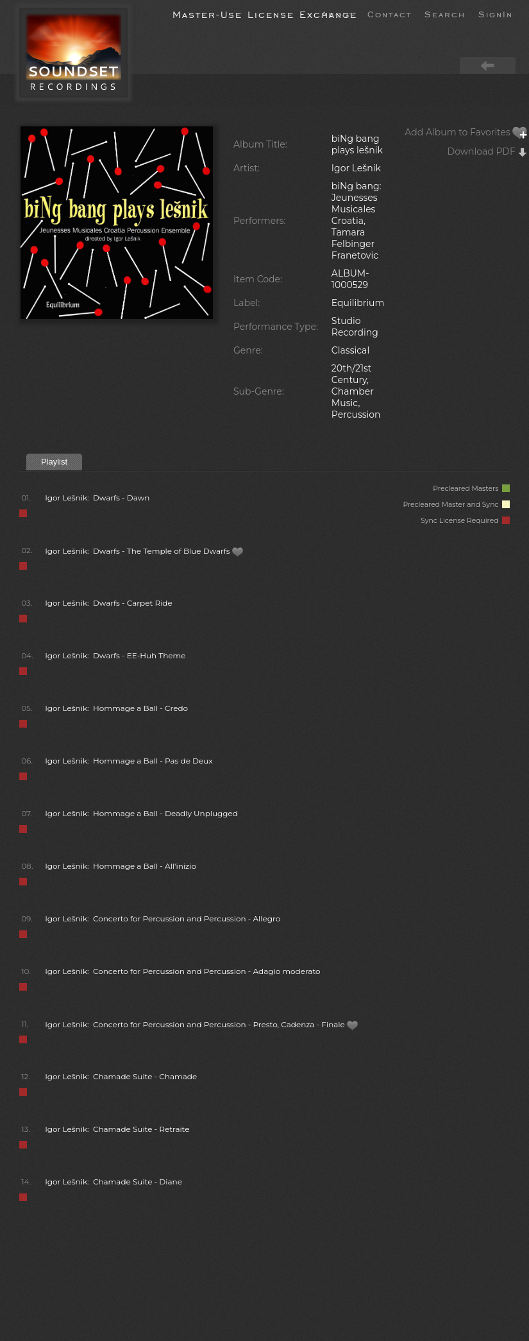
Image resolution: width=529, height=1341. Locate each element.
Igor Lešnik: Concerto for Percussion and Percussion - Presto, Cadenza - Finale (201, 1024)
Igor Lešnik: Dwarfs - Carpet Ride (108, 603)
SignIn (495, 13)
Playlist (54, 461)
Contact (389, 13)
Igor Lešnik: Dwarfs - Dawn (97, 497)
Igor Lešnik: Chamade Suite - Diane (113, 1181)
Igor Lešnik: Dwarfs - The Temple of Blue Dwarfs (144, 551)
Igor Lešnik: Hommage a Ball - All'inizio (120, 866)
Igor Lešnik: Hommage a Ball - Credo (116, 708)
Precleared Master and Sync (456, 504)
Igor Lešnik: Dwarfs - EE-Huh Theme (115, 655)
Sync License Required (465, 521)
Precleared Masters (471, 488)
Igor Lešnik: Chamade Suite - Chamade (121, 1076)
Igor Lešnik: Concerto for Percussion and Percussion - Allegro (162, 918)
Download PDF (488, 151)
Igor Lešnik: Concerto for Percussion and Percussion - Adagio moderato (182, 971)
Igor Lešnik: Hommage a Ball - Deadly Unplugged (141, 813)
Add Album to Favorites (466, 132)
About (338, 13)
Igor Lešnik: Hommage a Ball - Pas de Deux (129, 760)
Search (445, 13)
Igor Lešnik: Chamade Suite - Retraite (117, 1129)
